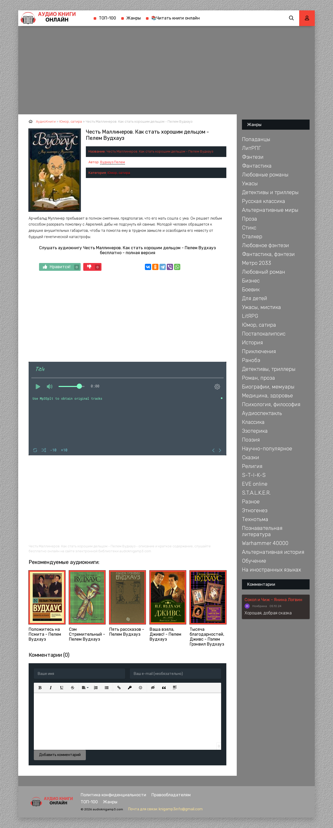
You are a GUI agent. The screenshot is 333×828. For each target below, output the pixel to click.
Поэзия (251, 440)
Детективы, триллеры (269, 369)
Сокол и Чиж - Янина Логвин (273, 599)
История (252, 342)
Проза (249, 219)
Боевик (251, 289)
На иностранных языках (271, 570)
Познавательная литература (262, 531)
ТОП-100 (107, 18)
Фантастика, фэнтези (268, 254)
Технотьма (255, 519)
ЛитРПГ (251, 148)
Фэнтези (253, 157)
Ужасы (250, 183)
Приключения (259, 351)
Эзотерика (255, 431)
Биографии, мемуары (268, 387)
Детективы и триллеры (270, 192)
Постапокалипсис (263, 334)
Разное (251, 501)
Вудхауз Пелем (112, 162)
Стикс (249, 228)
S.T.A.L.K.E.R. (256, 493)
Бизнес (251, 281)
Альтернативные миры (270, 210)
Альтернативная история (273, 552)
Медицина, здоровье (267, 395)
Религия (252, 466)
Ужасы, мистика (261, 307)
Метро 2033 (256, 263)
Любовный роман (263, 272)
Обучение (254, 561)
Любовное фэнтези (265, 245)
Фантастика (257, 166)
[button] (40, 688)
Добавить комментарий (60, 755)
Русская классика (263, 201)
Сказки (250, 457)
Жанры (133, 18)
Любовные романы (265, 175)
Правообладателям (171, 794)
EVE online (254, 484)
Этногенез (254, 510)
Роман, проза (258, 378)
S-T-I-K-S (254, 475)
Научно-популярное (267, 448)
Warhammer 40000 (265, 543)
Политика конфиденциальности (113, 794)
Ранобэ (251, 360)
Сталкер (252, 236)
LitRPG (250, 316)
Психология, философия (271, 404)
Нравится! (61, 267)
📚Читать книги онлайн (175, 18)
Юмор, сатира (118, 173)
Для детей (254, 298)
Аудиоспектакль (262, 413)
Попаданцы (256, 139)
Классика (253, 422)
